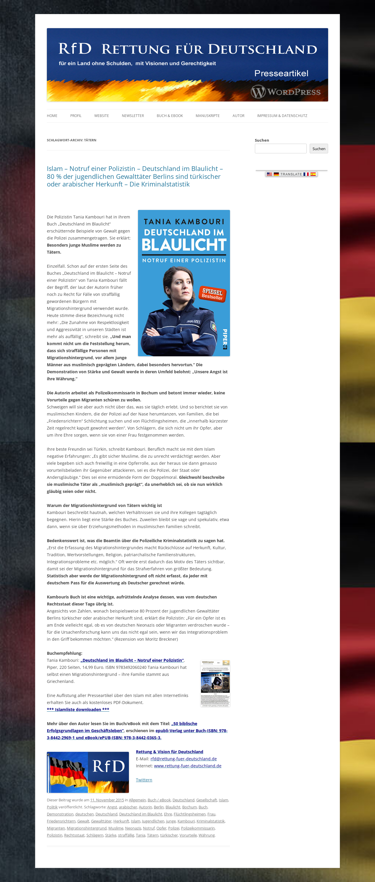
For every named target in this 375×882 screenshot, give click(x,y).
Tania (140, 835)
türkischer (169, 835)
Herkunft (121, 821)
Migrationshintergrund (87, 828)
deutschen (84, 814)
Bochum (189, 807)
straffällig (126, 835)
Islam (223, 800)
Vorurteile (188, 835)
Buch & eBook (170, 115)
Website (101, 115)
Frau (211, 814)
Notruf (149, 828)
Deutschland (184, 800)
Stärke (110, 835)
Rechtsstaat (74, 835)
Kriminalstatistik (211, 821)
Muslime (115, 828)
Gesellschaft (206, 800)
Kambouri (186, 821)
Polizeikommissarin (198, 828)
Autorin (145, 807)
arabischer (128, 807)
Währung (207, 835)
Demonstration (60, 814)
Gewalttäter (101, 821)
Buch (203, 807)
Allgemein (137, 800)
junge (171, 821)
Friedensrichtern (61, 821)
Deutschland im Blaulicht (140, 814)
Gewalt (83, 821)
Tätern (152, 835)
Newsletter (133, 115)
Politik (52, 807)
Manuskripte (208, 115)
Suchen (262, 140)
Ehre (168, 814)
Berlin (159, 807)
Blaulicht (173, 807)
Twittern (144, 780)
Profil (75, 115)
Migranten (56, 828)
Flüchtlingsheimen (190, 814)
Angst (112, 807)
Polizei (173, 828)
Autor (238, 115)
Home (52, 115)
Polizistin (54, 835)
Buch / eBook (159, 800)
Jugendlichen (153, 821)
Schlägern (94, 835)
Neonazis (133, 828)
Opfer (161, 828)
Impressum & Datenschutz (282, 115)
